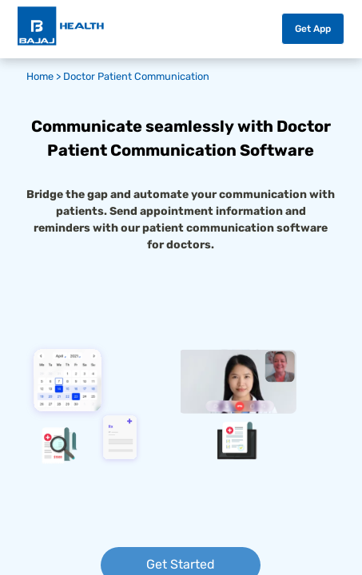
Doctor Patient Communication (136, 76)
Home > (44, 76)
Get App (313, 28)
